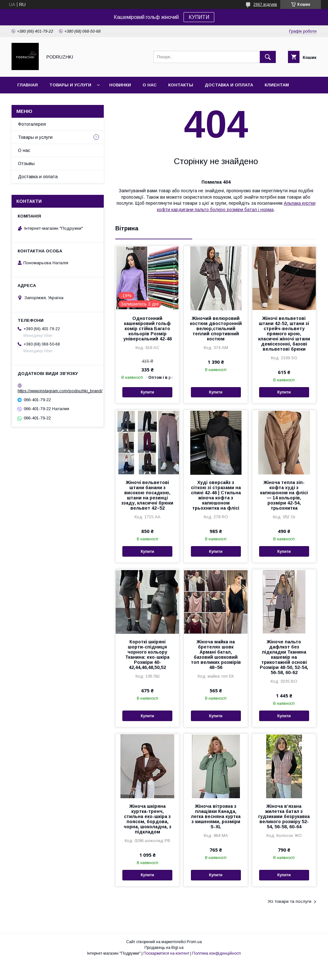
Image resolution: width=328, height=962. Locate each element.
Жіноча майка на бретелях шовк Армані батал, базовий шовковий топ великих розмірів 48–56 (216, 654)
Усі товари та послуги (289, 901)
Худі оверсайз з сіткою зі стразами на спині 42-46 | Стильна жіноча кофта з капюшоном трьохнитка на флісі (216, 495)
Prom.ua (194, 942)
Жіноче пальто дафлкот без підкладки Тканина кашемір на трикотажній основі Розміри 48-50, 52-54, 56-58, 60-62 (284, 657)
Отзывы (26, 163)
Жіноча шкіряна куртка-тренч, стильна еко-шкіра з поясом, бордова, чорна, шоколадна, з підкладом (147, 819)
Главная (27, 85)
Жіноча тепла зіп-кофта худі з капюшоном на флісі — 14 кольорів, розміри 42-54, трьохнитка (284, 495)
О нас (150, 85)
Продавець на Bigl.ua (164, 947)
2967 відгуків (265, 4)
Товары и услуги (70, 85)
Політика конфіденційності (216, 953)
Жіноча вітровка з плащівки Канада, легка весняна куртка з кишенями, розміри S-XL (216, 816)
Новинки (120, 85)
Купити (147, 392)
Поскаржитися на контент (166, 953)
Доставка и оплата (229, 85)
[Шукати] (268, 57)
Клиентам (277, 85)
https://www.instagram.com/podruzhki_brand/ (60, 390)
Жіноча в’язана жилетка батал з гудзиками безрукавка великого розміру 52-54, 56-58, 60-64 (284, 816)
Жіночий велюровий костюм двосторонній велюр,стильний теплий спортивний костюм (216, 328)
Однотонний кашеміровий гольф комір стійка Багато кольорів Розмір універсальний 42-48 (147, 328)
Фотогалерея (32, 124)
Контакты (180, 85)
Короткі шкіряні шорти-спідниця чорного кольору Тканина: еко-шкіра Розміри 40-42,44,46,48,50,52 (147, 654)
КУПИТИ (199, 17)
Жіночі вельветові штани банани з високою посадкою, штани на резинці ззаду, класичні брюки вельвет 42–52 (147, 495)
